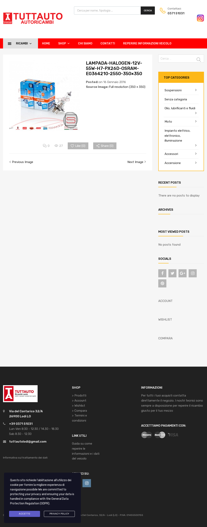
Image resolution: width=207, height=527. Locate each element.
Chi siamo (85, 43)
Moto (168, 121)
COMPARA (165, 338)
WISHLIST (165, 319)
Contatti (107, 43)
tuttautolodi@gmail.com (27, 441)
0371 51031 (176, 13)
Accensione (173, 163)
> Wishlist (78, 405)
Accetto (24, 513)
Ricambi (24, 43)
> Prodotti (79, 395)
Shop (64, 43)
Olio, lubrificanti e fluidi (180, 108)
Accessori (171, 154)
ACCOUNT (165, 301)
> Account (79, 400)
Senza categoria (176, 99)
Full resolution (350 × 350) (127, 87)
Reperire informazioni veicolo (147, 43)
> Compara (79, 410)
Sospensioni (173, 90)
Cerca (148, 10)
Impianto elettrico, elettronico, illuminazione (177, 136)
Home (46, 43)
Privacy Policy (59, 513)
